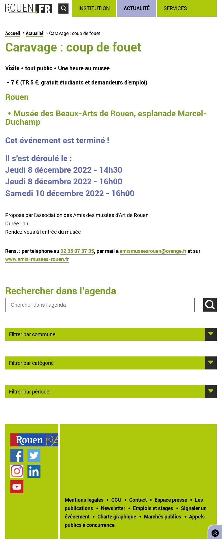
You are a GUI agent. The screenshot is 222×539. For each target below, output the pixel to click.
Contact (138, 499)
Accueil (12, 33)
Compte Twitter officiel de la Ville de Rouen (33, 455)
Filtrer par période (29, 391)
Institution (94, 8)
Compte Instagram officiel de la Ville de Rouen (16, 471)
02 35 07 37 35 (77, 250)
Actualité (137, 8)
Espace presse (171, 499)
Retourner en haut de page (214, 531)
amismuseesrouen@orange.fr (153, 250)
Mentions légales (84, 499)
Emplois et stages (153, 508)
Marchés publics (162, 516)
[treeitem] (94, 8)
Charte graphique (116, 516)
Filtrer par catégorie (31, 362)
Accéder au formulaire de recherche (65, 16)
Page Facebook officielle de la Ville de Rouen (16, 455)
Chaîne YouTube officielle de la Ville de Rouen (16, 486)
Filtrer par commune (32, 333)
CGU (116, 499)
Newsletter (113, 508)
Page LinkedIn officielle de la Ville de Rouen (33, 471)
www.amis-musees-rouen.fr (37, 258)
